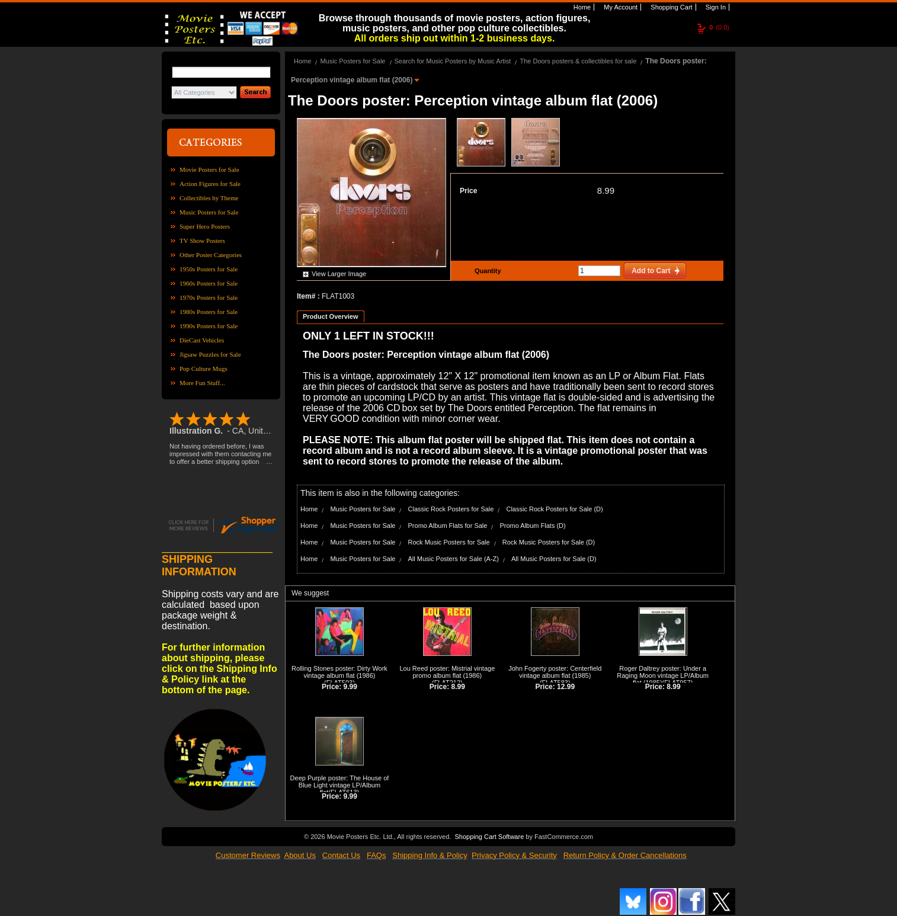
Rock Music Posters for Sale (449, 542)
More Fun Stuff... (202, 382)
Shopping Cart (670, 7)
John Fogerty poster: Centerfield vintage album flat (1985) (554, 672)
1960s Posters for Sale (209, 283)
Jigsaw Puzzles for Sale (210, 354)
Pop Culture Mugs (204, 368)
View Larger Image (339, 273)
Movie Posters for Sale (209, 169)
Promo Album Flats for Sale (448, 525)
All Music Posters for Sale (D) (554, 558)
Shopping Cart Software (489, 836)
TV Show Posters (202, 240)
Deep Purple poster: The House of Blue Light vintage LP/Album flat (339, 785)
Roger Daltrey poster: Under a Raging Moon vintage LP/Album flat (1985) (663, 675)
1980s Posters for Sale (209, 311)
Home (581, 7)
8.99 (605, 190)
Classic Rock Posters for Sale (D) (554, 509)
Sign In (715, 7)
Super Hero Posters (205, 226)
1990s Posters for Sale (209, 325)
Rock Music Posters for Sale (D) (548, 542)
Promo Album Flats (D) (532, 525)
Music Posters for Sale (209, 212)
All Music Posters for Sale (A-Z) (453, 558)
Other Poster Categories (211, 254)
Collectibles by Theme (209, 197)
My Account (619, 7)
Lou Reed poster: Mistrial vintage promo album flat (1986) (447, 672)
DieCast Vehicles (202, 340)
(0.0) (719, 27)
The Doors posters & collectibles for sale (578, 61)
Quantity (486, 270)
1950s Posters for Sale (209, 269)
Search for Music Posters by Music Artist (453, 61)
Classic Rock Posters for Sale (451, 509)
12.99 (566, 687)
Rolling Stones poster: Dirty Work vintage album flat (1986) (339, 672)
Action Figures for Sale (210, 183)
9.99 (350, 687)
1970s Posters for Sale (209, 297)
